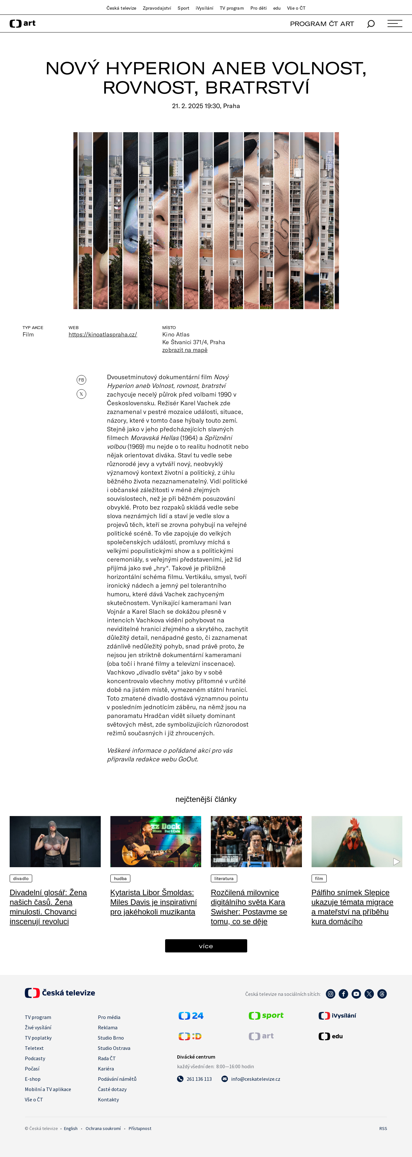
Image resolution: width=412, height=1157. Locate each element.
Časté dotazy (112, 1089)
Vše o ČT (296, 8)
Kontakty (108, 1099)
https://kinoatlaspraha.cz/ (103, 334)
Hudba (120, 878)
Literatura (224, 878)
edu (277, 8)
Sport (183, 8)
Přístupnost (140, 1128)
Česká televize (121, 8)
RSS (383, 1128)
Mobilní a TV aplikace (48, 1089)
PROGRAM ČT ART (322, 24)
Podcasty (35, 1058)
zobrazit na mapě (184, 349)
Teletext (34, 1048)
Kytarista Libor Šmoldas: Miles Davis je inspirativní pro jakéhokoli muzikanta (153, 902)
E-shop (33, 1079)
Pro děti (258, 8)
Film (319, 878)
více (206, 946)
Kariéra (106, 1068)
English (71, 1128)
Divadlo (21, 878)
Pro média (109, 1017)
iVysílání (204, 8)
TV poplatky (38, 1037)
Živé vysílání (38, 1027)
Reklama (107, 1027)
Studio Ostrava (114, 1048)
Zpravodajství (157, 8)
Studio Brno (111, 1037)
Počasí (32, 1068)
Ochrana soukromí (103, 1128)
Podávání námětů (117, 1079)
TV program (232, 8)
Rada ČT (107, 1058)
